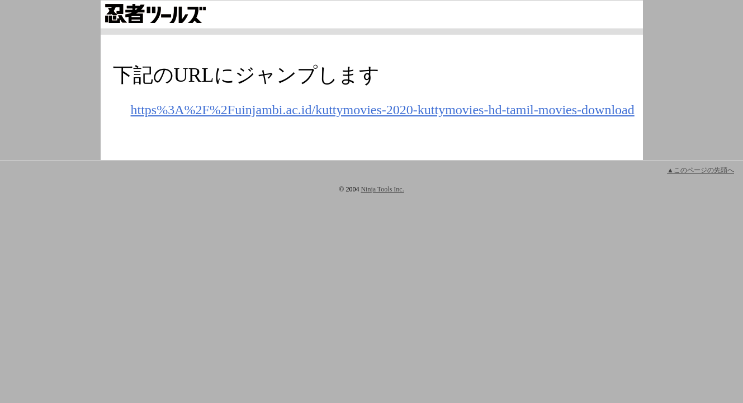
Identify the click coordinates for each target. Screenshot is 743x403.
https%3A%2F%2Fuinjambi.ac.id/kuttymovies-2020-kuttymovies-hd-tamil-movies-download (383, 109)
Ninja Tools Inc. (382, 189)
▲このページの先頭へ (700, 170)
